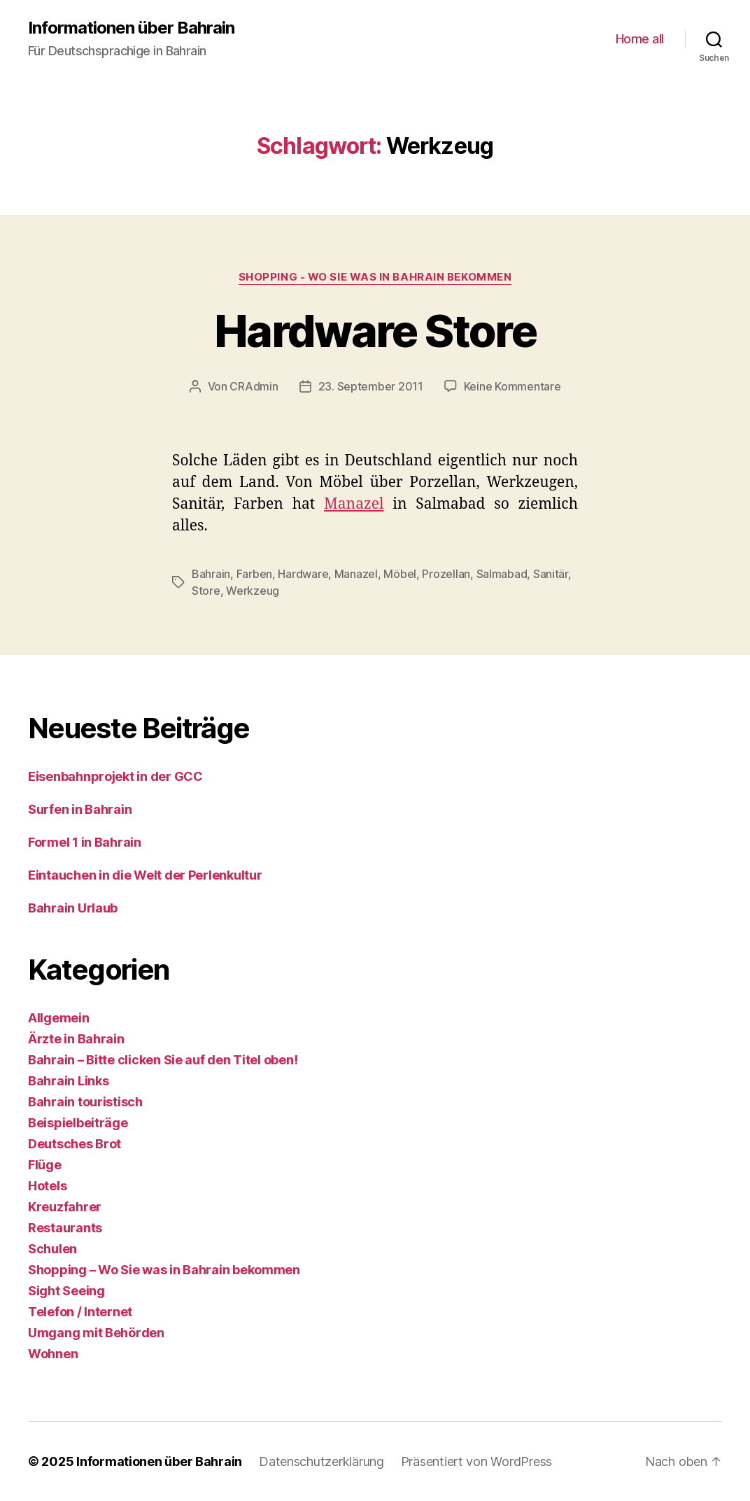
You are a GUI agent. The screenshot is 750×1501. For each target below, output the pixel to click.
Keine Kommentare (512, 386)
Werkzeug (252, 591)
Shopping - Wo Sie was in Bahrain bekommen (375, 277)
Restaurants (65, 1227)
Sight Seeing (66, 1290)
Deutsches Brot (74, 1143)
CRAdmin (253, 386)
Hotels (47, 1185)
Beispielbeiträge (78, 1122)
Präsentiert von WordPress (476, 1461)
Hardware (303, 574)
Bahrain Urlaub (73, 908)
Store (206, 591)
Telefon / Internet (80, 1311)
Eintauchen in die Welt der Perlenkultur (146, 875)
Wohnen (53, 1353)
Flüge (45, 1164)
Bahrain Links (68, 1080)
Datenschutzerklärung (321, 1461)
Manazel (353, 504)
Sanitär (550, 574)
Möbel (399, 574)
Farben (254, 574)
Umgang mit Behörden (96, 1332)
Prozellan (446, 574)
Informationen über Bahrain (131, 28)
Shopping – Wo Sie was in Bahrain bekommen (164, 1269)
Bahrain (211, 574)
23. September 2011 (370, 386)
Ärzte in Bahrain (76, 1038)
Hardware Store (375, 331)
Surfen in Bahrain (80, 809)
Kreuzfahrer (64, 1206)
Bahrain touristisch (85, 1101)
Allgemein (59, 1017)
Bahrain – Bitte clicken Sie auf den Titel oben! (162, 1059)
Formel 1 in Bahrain (84, 842)
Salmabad (502, 574)
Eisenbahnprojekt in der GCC (115, 776)
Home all (640, 38)
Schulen (52, 1248)
